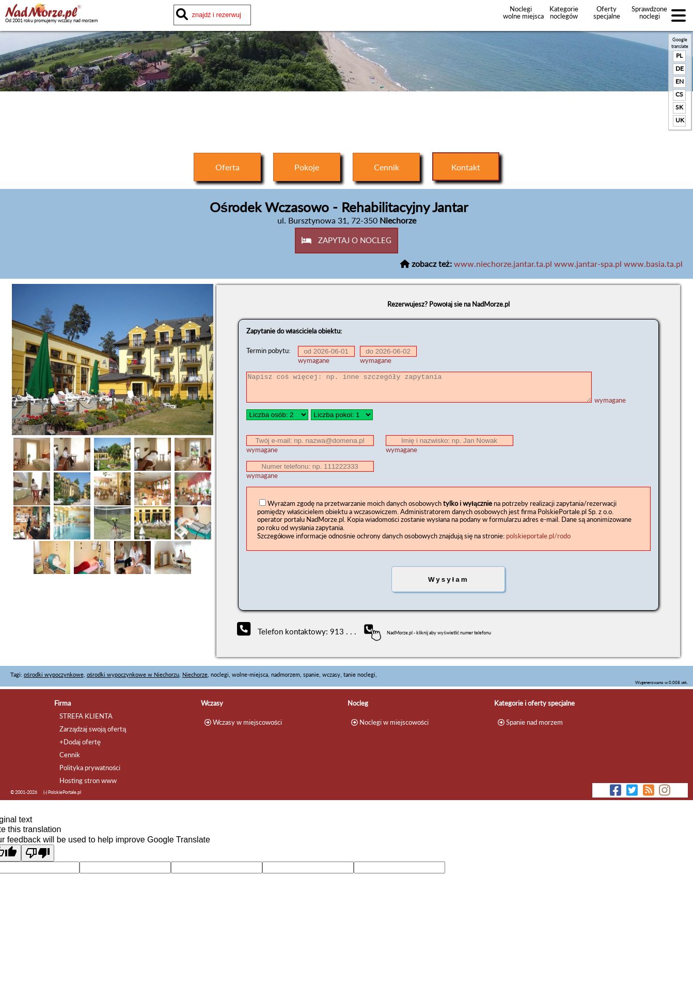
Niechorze (195, 674)
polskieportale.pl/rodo (538, 536)
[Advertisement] (346, 120)
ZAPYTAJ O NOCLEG (347, 240)
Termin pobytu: (268, 351)
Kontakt (465, 167)
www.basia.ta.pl (653, 263)
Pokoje (306, 167)
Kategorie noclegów (563, 12)
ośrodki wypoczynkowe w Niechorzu (133, 674)
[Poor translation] (37, 853)
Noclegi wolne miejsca (521, 12)
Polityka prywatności (89, 767)
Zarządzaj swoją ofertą (92, 729)
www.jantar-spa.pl (588, 263)
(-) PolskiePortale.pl (62, 792)
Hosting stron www (88, 780)
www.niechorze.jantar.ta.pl (503, 263)
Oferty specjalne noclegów (607, 16)
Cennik (386, 167)
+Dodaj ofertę (80, 742)
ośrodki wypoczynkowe (54, 674)
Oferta (227, 167)
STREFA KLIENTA (86, 716)
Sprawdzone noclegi (649, 12)
